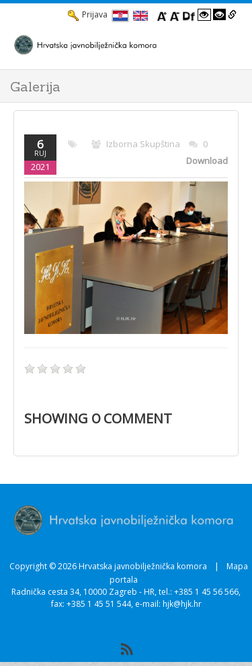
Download (207, 161)
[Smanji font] (174, 15)
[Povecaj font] (162, 15)
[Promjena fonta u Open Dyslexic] (189, 15)
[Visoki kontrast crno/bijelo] (219, 15)
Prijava (88, 15)
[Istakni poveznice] (232, 15)
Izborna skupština (143, 144)
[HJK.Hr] (112, 44)
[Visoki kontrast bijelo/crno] (204, 15)
